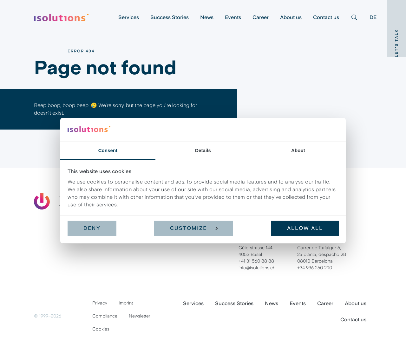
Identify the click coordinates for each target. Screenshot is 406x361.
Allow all (305, 228)
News (206, 17)
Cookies (100, 328)
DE (373, 17)
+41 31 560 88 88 (256, 261)
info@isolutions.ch (257, 267)
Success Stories (169, 17)
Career (260, 17)
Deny (92, 228)
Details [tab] (203, 150)
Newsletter (139, 315)
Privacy (99, 302)
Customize (194, 228)
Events (233, 17)
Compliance (104, 315)
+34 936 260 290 (314, 267)
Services (128, 17)
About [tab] (298, 150)
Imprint (126, 302)
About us (291, 17)
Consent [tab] (108, 150)
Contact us (326, 17)
